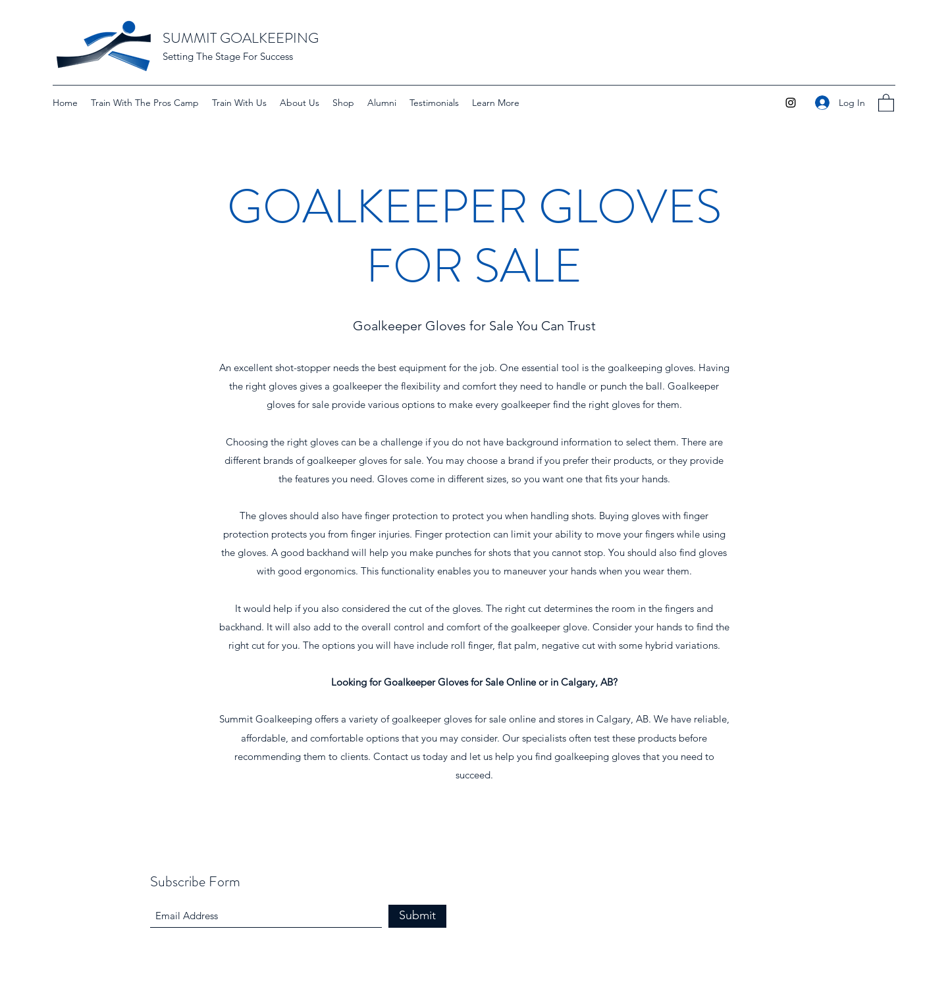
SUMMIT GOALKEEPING (241, 38)
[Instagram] (790, 102)
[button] (495, 103)
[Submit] (417, 916)
